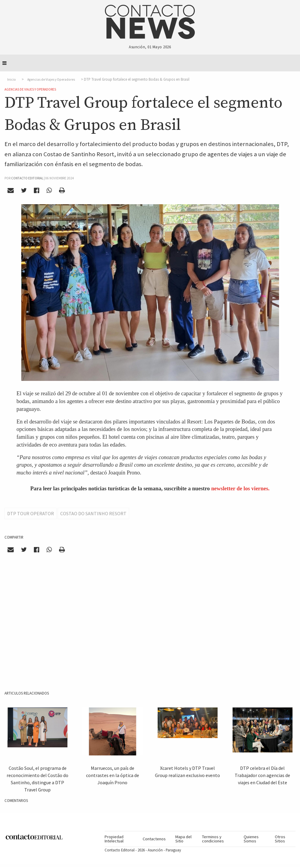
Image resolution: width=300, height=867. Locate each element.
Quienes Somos (251, 839)
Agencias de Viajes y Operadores (51, 79)
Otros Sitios (280, 839)
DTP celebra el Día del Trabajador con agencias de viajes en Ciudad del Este (262, 775)
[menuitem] (121, 839)
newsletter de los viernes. (240, 489)
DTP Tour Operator (30, 513)
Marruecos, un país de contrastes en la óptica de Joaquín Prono (112, 775)
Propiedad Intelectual (114, 839)
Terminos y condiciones (213, 839)
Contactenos (154, 839)
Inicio (11, 79)
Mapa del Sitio (183, 839)
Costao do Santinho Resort (93, 513)
